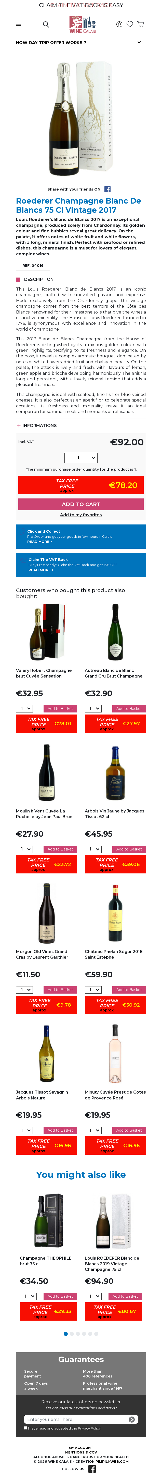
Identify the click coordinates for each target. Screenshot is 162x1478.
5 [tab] (90, 1334)
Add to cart (81, 504)
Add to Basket (60, 708)
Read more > (39, 542)
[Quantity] (78, 458)
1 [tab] (66, 1334)
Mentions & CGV (81, 1452)
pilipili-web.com (112, 1461)
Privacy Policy (89, 1428)
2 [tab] (72, 1334)
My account (81, 1448)
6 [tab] (96, 1334)
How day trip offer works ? (51, 42)
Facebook (92, 1469)
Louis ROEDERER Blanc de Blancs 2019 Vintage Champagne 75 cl (112, 1264)
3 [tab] (78, 1334)
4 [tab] (84, 1334)
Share (107, 189)
